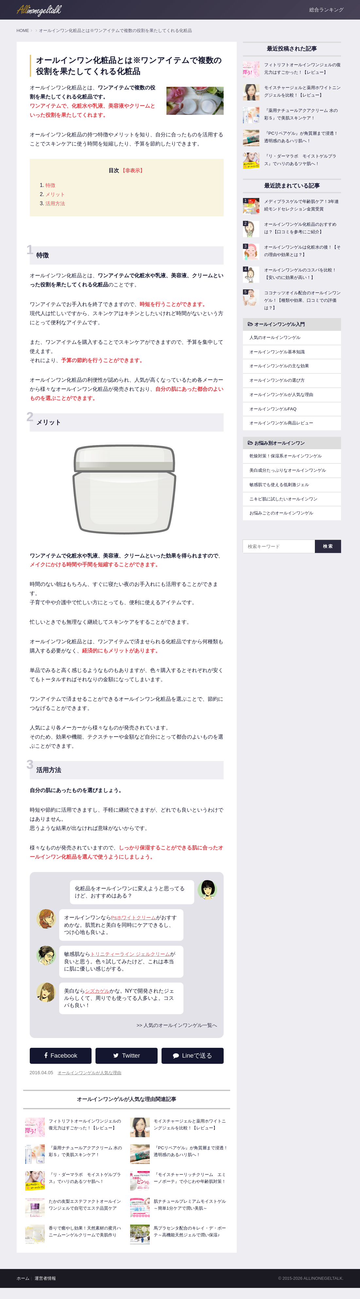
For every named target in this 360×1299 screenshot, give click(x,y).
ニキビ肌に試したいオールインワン (288, 510)
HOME (23, 30)
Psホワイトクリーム (135, 918)
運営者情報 (45, 1289)
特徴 (51, 185)
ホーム (23, 1289)
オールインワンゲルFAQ (277, 418)
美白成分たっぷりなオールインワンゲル (293, 481)
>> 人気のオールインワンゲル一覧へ (173, 1025)
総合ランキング (326, 9)
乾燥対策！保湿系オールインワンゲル (291, 466)
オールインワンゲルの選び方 (282, 388)
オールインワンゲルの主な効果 (284, 373)
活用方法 (56, 203)
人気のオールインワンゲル (279, 343)
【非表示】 (132, 170)
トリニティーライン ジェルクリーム (132, 954)
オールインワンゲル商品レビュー (286, 433)
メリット (56, 194)
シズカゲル (98, 991)
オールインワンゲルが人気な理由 (92, 1073)
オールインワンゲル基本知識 (282, 358)
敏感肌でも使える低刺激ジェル (284, 496)
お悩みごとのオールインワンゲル (286, 525)
